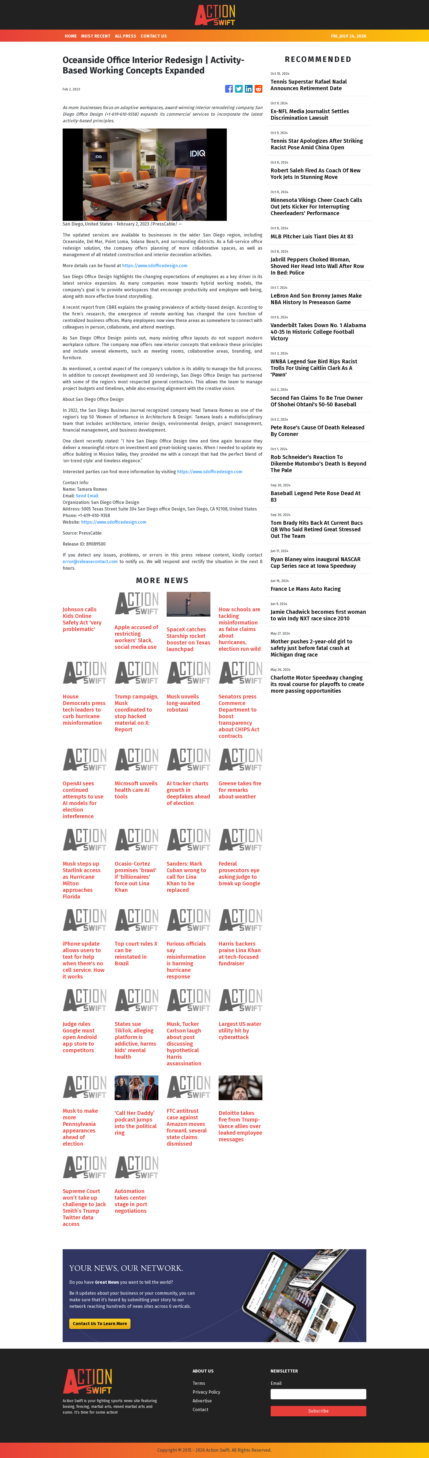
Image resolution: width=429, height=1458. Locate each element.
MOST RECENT (96, 36)
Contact (200, 1409)
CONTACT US (154, 36)
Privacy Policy (206, 1392)
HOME (71, 36)
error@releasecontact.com (90, 561)
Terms (199, 1383)
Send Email (87, 495)
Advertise (202, 1400)
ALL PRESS (125, 36)
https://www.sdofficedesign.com (154, 265)
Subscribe (318, 1411)
